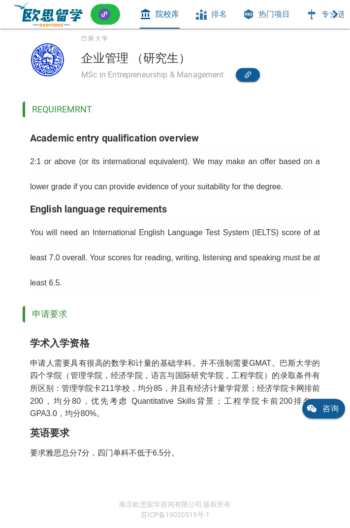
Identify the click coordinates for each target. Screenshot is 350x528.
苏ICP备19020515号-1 (175, 515)
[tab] (159, 14)
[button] (105, 14)
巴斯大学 (95, 38)
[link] (48, 14)
